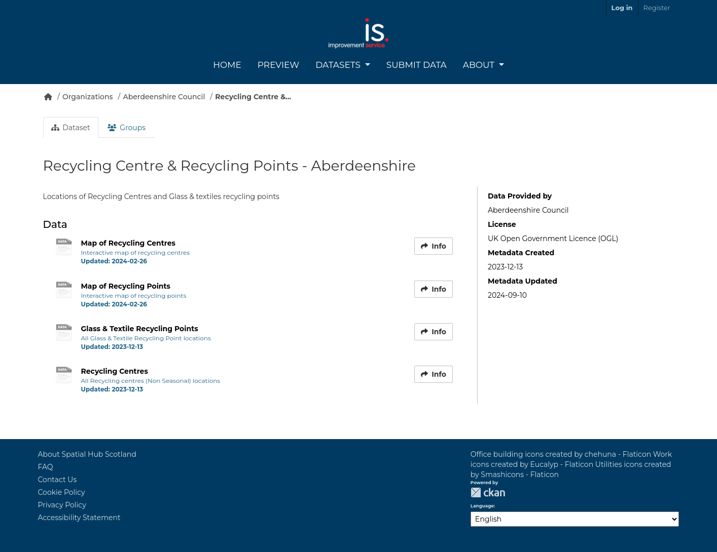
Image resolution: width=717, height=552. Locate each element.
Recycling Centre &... (253, 96)
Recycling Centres (114, 371)
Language (482, 505)
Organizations (87, 96)
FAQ (45, 466)
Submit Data (416, 65)
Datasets (339, 65)
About (480, 65)
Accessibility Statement (79, 517)
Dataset (70, 127)
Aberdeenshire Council (164, 96)
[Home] (48, 96)
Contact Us (57, 479)
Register (656, 8)
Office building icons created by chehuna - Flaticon (561, 454)
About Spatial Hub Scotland (87, 454)
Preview (278, 65)
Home (227, 65)
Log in (622, 8)
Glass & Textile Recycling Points (139, 328)
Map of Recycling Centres (128, 243)
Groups (126, 127)
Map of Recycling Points (126, 286)
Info (433, 246)
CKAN (488, 492)
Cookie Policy (61, 492)
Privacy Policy (62, 504)
